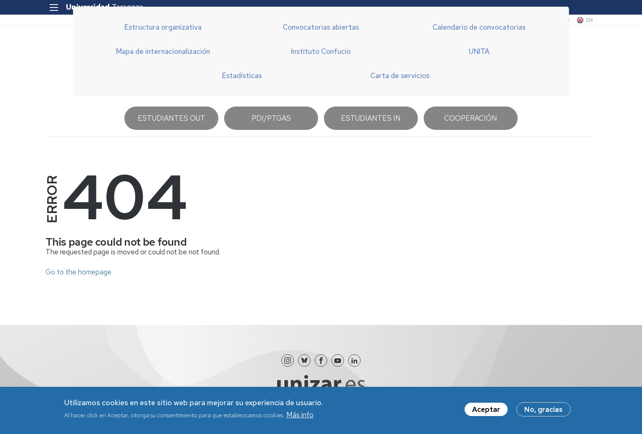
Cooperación (470, 118)
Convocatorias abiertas (321, 27)
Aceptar (486, 412)
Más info (299, 417)
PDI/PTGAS (271, 118)
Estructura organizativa (163, 27)
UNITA (479, 51)
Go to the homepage (78, 272)
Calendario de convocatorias (479, 27)
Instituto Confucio (321, 51)
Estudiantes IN (371, 118)
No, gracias (543, 412)
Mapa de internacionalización (163, 51)
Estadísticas (242, 75)
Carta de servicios (400, 75)
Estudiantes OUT (171, 118)
